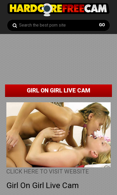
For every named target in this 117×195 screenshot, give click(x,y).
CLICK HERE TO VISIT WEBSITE (47, 171)
